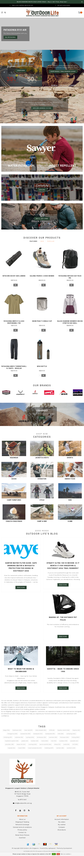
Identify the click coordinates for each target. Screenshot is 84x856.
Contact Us (22, 832)
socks (66, 744)
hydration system (11, 741)
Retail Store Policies (22, 835)
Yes (54, 854)
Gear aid (28, 730)
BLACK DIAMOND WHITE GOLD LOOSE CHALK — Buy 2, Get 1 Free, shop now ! (42, 1)
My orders (61, 822)
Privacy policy (22, 830)
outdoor (63, 741)
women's (71, 748)
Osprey (76, 730)
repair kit (21, 744)
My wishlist (62, 824)
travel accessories (35, 748)
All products (62, 830)
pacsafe (74, 741)
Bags (6, 730)
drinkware (41, 737)
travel (21, 748)
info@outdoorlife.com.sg (23, 803)
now (42, 417)
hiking (75, 737)
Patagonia (12, 733)
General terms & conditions (22, 827)
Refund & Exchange (22, 824)
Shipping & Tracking (22, 822)
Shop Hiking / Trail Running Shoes (63, 71)
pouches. (9, 744)
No (58, 854)
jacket (25, 741)
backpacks (50, 733)
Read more (21, 587)
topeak (11, 748)
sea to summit (45, 744)
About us (22, 819)
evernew (53, 737)
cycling (30, 737)
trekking (49, 748)
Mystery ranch (63, 730)
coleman (19, 737)
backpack (38, 733)
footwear (64, 737)
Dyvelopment (67, 848)
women (60, 748)
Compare (62, 827)
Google (58, 851)
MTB (51, 730)
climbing (8, 737)
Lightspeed (51, 848)
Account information (62, 819)
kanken (34, 741)
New (42, 241)
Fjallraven (17, 730)
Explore (42, 189)
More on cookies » (66, 854)
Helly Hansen (41, 730)
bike (60, 733)
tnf (75, 744)
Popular (50, 241)
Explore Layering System (42, 108)
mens (44, 741)
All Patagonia (10, 37)
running (33, 744)
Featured (33, 241)
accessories (25, 733)
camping (71, 733)
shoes (57, 744)
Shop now (21, 70)
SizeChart (22, 838)
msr (53, 741)
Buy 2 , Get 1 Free (42, 218)
